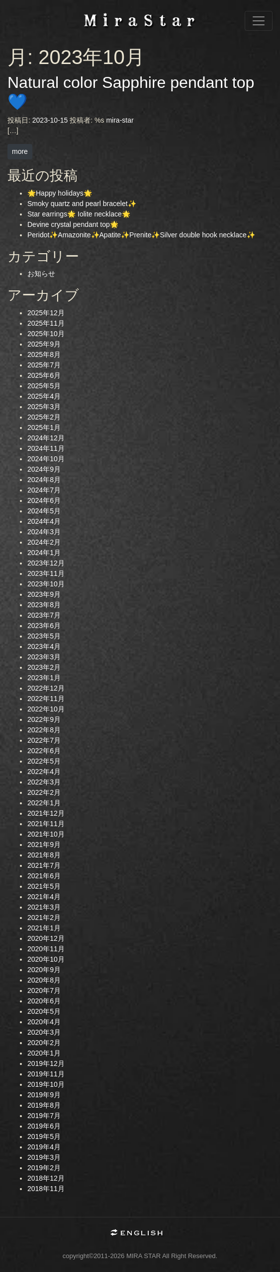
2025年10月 (46, 334)
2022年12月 (46, 688)
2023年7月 (44, 615)
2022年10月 (46, 709)
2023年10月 (46, 584)
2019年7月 (44, 1116)
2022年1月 (44, 803)
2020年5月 (44, 1011)
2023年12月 (46, 563)
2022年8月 (44, 730)
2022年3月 (44, 782)
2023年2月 (44, 667)
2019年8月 (44, 1105)
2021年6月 (44, 876)
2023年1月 (44, 678)
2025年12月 (46, 313)
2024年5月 (44, 511)
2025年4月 (44, 396)
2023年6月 (44, 626)
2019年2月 (44, 1168)
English (140, 1233)
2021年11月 (46, 824)
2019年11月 (46, 1074)
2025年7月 (44, 365)
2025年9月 (44, 344)
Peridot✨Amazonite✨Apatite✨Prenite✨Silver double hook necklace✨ (141, 235)
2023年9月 (44, 594)
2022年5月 (44, 761)
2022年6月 (44, 751)
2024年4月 (44, 521)
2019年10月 (46, 1084)
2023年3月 (44, 657)
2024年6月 (44, 500)
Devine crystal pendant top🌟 (72, 224)
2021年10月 (46, 834)
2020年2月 (44, 1043)
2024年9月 (44, 469)
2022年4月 (44, 772)
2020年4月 (44, 1022)
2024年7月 (44, 490)
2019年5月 (44, 1136)
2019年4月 (44, 1147)
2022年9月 (44, 719)
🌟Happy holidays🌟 (59, 193)
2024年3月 (44, 532)
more (20, 151)
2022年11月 (46, 699)
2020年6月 (44, 1001)
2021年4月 (44, 897)
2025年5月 (44, 386)
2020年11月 (46, 949)
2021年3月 (44, 907)
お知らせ (41, 274)
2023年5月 (44, 636)
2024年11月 (46, 448)
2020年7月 (44, 990)
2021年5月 (44, 886)
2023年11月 (46, 573)
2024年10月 (46, 459)
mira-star (119, 120)
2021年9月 (44, 844)
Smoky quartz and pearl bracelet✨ (81, 204)
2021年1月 (44, 928)
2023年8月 (44, 605)
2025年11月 (46, 323)
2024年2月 (44, 542)
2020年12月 (46, 938)
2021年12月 (46, 813)
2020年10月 (46, 959)
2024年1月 (44, 553)
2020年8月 (44, 980)
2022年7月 (44, 740)
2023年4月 (44, 646)
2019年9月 (44, 1095)
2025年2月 (44, 417)
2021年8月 (44, 855)
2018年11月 (46, 1189)
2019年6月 (44, 1126)
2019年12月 (46, 1063)
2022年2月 (44, 792)
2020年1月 (44, 1053)
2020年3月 (44, 1032)
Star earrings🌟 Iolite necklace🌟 (78, 214)
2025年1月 (44, 427)
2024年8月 (44, 480)
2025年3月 (44, 407)
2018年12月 (46, 1178)
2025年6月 (44, 375)
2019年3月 (44, 1157)
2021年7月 (44, 865)
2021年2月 (44, 917)
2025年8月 (44, 354)
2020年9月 (44, 970)
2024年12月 (46, 438)
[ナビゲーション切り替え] (259, 21)
